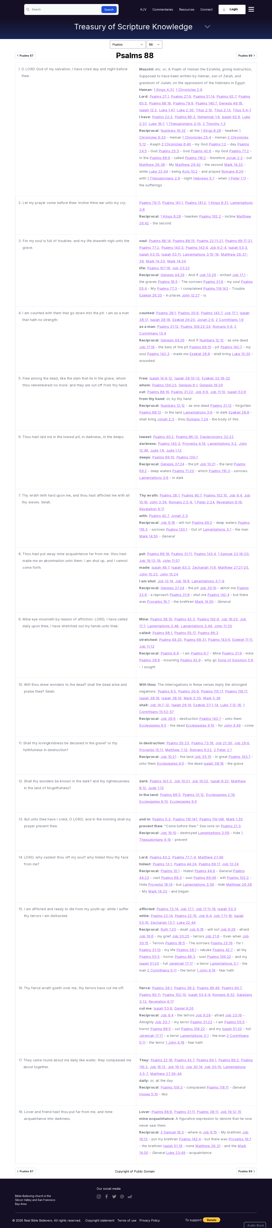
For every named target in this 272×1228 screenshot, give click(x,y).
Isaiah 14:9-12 (160, 378)
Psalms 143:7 (211, 313)
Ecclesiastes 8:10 (153, 802)
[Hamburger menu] (251, 9)
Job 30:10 (208, 588)
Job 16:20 (229, 619)
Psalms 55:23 (177, 743)
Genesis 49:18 (230, 103)
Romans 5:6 (222, 327)
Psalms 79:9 (183, 103)
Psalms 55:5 (149, 957)
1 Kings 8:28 (211, 131)
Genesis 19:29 (211, 385)
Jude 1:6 (157, 450)
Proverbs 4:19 (193, 444)
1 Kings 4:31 (164, 90)
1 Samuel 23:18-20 (233, 554)
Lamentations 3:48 (163, 626)
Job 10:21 (208, 464)
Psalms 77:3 (167, 289)
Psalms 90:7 (192, 495)
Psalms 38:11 (207, 1112)
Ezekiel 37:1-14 (205, 705)
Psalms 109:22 (219, 957)
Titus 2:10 (204, 110)
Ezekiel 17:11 (242, 640)
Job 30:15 (212, 1067)
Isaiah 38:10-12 (187, 378)
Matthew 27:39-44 (166, 1074)
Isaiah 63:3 (180, 567)
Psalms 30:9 (188, 313)
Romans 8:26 (232, 171)
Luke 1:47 (167, 110)
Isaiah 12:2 (148, 110)
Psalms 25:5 (169, 151)
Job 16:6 (146, 936)
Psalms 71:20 (183, 471)
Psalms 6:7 (200, 653)
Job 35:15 (203, 757)
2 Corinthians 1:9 (229, 320)
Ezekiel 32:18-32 (216, 378)
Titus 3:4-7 (242, 110)
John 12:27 (191, 295)
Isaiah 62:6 (231, 117)
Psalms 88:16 (158, 392)
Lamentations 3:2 (222, 444)
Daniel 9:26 (184, 1008)
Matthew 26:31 (207, 1146)
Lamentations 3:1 (217, 529)
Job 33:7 (162, 1022)
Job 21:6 (212, 936)
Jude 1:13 (174, 450)
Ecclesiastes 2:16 (220, 795)
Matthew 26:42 (188, 165)
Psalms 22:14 (161, 916)
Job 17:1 (239, 275)
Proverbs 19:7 (158, 602)
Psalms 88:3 (171, 878)
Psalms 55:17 (185, 633)
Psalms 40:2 (163, 437)
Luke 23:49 (175, 1153)
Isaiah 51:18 (172, 1146)
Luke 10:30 (241, 354)
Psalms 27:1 (159, 96)
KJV (143, 9)
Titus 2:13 (222, 110)
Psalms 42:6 (201, 151)
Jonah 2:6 (205, 320)
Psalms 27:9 (181, 96)
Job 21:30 (223, 743)
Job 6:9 (201, 392)
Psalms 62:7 (226, 96)
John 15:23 (148, 574)
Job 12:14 (165, 581)
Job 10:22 (200, 781)
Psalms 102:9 (208, 619)
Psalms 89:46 (204, 878)
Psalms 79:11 (149, 203)
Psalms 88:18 (158, 554)
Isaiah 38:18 (160, 320)
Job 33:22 (181, 268)
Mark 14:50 (148, 536)
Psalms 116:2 (195, 158)
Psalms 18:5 (168, 282)
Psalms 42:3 (184, 619)
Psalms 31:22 (182, 392)
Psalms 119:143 (215, 289)
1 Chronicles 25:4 (196, 137)
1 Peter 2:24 (204, 502)
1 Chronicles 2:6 (189, 90)
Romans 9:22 (201, 750)
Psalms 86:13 (187, 437)
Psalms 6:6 (170, 653)
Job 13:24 (230, 864)
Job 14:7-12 (159, 705)
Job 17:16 (147, 347)
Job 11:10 (217, 392)
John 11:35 (223, 626)
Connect (206, 9)
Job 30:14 (194, 1067)
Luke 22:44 (158, 171)
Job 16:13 (176, 1067)
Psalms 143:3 (172, 248)
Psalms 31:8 (180, 595)
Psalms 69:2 (202, 523)
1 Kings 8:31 (218, 203)
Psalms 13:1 (162, 864)
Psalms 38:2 (184, 988)
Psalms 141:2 (195, 203)
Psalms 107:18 (158, 268)
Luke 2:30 (185, 110)
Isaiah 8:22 (219, 781)
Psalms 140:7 (206, 103)
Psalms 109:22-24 (195, 327)
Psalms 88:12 (150, 412)
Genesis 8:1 (188, 385)
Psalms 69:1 (206, 1060)
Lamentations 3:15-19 (201, 254)
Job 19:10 (168, 833)
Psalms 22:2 (162, 117)
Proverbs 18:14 (160, 885)
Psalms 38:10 (161, 619)
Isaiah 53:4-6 (199, 995)
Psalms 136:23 (164, 385)
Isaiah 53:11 (171, 254)
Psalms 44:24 (185, 864)
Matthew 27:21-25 (233, 567)
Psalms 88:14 (160, 241)
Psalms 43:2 (160, 857)
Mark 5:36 (211, 698)
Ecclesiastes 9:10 (200, 725)
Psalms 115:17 (212, 691)
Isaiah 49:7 (160, 567)
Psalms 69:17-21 (238, 241)
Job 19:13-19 (149, 561)
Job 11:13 (146, 646)
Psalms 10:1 (170, 871)
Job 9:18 (168, 523)
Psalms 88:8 (161, 1112)
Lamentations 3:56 (213, 833)
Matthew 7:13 (176, 750)
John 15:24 (169, 574)
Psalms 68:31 (195, 640)
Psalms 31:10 (150, 950)
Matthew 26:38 (152, 165)
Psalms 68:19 (160, 103)
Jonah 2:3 (165, 419)
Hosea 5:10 (148, 1094)
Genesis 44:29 (173, 275)
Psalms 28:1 (166, 313)
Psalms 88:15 (184, 241)
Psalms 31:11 (181, 554)
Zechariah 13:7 (162, 923)
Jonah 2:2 (234, 158)
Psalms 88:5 (170, 795)
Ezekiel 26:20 (150, 295)
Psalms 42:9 (190, 660)
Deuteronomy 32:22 (217, 437)
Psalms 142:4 (218, 595)
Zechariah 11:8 (204, 567)
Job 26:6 (168, 719)
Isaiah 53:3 (237, 248)
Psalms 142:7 (231, 347)
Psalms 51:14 (203, 96)
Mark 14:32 (233, 165)
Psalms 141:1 (172, 203)
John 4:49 (232, 725)
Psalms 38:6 (149, 660)
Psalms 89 (247, 55)
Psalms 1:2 (217, 144)
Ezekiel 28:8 (199, 354)
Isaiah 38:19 (171, 698)
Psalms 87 (24, 55)
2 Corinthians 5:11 (161, 970)
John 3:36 (157, 502)
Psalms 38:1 (170, 495)
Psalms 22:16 (161, 1060)
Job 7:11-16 (222, 916)
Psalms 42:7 (159, 516)
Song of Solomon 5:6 (235, 660)
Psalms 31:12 (167, 327)
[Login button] (232, 9)
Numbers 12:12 (211, 340)
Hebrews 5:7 (204, 178)
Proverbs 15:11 (151, 750)
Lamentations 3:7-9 (208, 581)
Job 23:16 (233, 1015)
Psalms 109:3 (172, 1087)
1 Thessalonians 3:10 (183, 124)
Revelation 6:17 (152, 509)
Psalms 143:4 (197, 248)
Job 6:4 (235, 495)
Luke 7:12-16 (230, 705)
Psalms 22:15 (186, 916)
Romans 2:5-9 (180, 502)
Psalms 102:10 (215, 495)
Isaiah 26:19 (181, 705)
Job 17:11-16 (205, 909)
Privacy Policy (149, 1220)
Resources (186, 9)
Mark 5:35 (192, 698)
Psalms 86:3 (185, 117)
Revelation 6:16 (229, 502)
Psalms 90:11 (149, 995)
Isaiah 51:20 (149, 964)
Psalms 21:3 (231, 826)
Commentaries (162, 9)
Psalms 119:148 (211, 819)
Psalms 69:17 (209, 864)
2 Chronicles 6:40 (176, 144)
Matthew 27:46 (210, 857)
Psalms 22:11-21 (210, 241)
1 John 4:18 (206, 970)
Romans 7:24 (197, 419)
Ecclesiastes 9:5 (152, 725)
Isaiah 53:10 (149, 254)
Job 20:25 (180, 936)
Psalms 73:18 (202, 743)
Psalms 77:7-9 (184, 857)
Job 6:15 (210, 1132)
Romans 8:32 (223, 995)
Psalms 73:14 (167, 909)
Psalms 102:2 (210, 216)
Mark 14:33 (155, 261)
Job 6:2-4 (218, 248)
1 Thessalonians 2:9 (163, 178)
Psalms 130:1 (187, 457)
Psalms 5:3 (161, 819)
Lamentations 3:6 (197, 412)
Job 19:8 (182, 581)
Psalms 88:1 (162, 633)
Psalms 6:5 (167, 691)
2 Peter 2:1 (223, 750)
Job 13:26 (207, 275)
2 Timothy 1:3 (214, 124)
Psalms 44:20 (170, 640)
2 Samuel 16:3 (172, 1132)
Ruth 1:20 (168, 929)
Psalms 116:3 (219, 471)
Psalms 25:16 (222, 943)
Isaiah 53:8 (236, 392)
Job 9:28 (228, 929)
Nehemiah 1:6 (208, 117)
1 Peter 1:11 (237, 178)
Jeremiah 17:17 (181, 964)
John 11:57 (171, 561)
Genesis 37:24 (172, 464)
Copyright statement (99, 1220)
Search (109, 9)
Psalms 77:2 (239, 151)
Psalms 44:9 (205, 871)
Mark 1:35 (234, 819)
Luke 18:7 (156, 124)
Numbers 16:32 (173, 131)
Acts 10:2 (190, 171)
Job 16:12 (157, 1067)
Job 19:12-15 (230, 1112)
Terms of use (126, 1220)
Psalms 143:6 (219, 640)
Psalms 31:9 (213, 282)
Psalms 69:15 (200, 347)
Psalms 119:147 (185, 819)
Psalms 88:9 (160, 158)
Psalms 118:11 (218, 1087)
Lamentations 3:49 (196, 626)
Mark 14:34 (176, 261)
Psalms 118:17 (236, 691)
